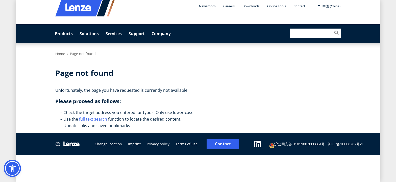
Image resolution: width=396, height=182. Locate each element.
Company (161, 33)
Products (64, 33)
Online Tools (276, 6)
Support (137, 33)
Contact (299, 6)
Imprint (134, 144)
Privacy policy (158, 144)
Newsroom (207, 6)
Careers (229, 6)
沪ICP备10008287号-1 (345, 144)
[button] (12, 168)
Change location (108, 144)
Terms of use (186, 144)
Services (114, 33)
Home (60, 53)
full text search (93, 119)
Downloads (250, 6)
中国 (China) (328, 5)
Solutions (89, 33)
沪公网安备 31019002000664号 (297, 145)
